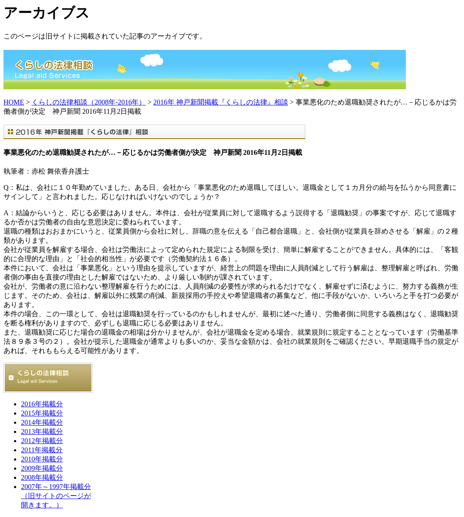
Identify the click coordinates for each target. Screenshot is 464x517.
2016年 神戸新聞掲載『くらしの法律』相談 (221, 102)
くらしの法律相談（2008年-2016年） (88, 102)
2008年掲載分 (42, 477)
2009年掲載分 (42, 468)
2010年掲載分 (42, 459)
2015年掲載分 (42, 413)
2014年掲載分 (42, 422)
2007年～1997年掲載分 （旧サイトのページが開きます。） (56, 496)
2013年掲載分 (42, 431)
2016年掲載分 (42, 404)
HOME (13, 102)
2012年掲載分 (42, 440)
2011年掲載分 (42, 450)
